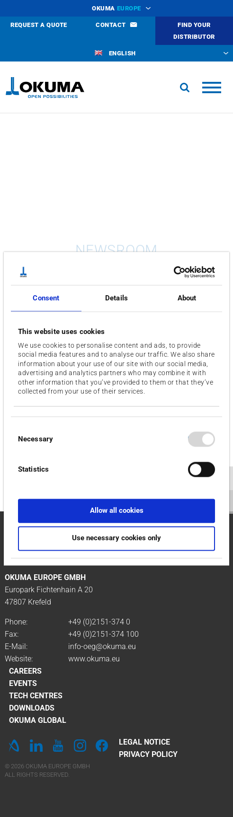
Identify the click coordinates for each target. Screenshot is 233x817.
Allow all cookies (116, 510)
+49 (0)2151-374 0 (99, 621)
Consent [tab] (46, 298)
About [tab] (187, 298)
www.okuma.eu (94, 658)
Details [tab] (116, 298)
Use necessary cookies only (116, 538)
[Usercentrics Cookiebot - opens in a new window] (173, 272)
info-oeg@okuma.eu (102, 646)
